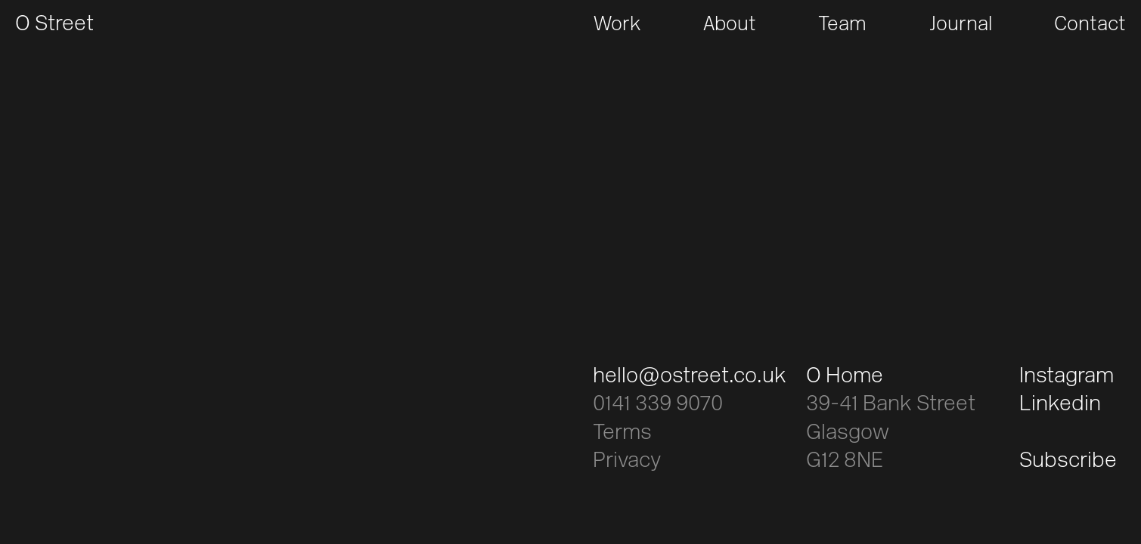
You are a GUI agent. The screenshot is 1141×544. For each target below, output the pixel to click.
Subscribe (1068, 461)
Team (842, 25)
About (729, 25)
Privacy (627, 461)
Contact (1090, 25)
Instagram (1066, 377)
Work (617, 25)
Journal (960, 25)
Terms (622, 433)
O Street (54, 25)
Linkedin (1060, 405)
